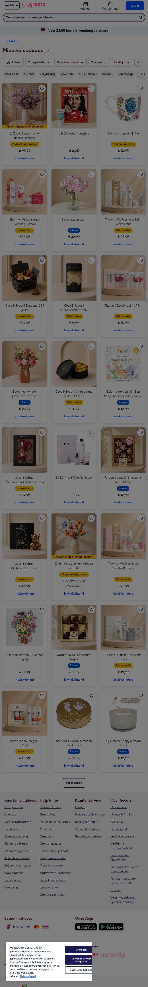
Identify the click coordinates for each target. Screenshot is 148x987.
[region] (49, 961)
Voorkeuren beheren (81, 970)
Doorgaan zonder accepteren (81, 959)
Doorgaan (81, 949)
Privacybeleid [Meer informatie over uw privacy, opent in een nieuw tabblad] (28, 976)
